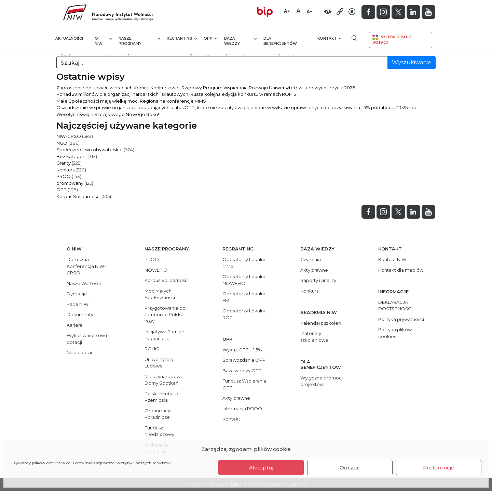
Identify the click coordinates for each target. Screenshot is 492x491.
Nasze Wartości (84, 283)
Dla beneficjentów (280, 41)
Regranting (182, 38)
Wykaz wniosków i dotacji (87, 339)
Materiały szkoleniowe (314, 337)
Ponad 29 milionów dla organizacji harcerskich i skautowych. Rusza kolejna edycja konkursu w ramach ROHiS (176, 94)
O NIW (103, 41)
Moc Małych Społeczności (160, 294)
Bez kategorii (71, 156)
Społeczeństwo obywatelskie (89, 149)
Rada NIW (77, 304)
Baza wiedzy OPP (242, 370)
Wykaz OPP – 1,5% (242, 349)
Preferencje (438, 467)
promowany (69, 183)
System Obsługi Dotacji (392, 40)
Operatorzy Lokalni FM (243, 297)
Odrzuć (350, 467)
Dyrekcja (77, 293)
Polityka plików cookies (395, 333)
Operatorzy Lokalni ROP (243, 314)
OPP (211, 38)
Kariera (74, 325)
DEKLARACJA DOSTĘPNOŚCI (395, 305)
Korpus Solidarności (78, 196)
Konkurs (65, 169)
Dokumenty (80, 314)
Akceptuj (261, 467)
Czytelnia (310, 259)
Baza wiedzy (240, 41)
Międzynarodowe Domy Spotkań (164, 380)
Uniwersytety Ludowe (159, 363)
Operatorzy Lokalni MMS (243, 263)
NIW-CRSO (68, 136)
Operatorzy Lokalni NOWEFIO (243, 280)
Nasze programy (140, 41)
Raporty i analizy (318, 280)
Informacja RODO (242, 408)
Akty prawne (236, 398)
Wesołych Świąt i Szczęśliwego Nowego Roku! (107, 114)
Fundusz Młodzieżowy (159, 431)
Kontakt (329, 38)
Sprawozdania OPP (243, 360)
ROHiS (152, 348)
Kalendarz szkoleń (320, 323)
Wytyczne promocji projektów (322, 381)
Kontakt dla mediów (400, 270)
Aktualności (69, 38)
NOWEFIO (156, 270)
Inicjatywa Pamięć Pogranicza (164, 335)
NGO (61, 143)
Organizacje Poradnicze (158, 414)
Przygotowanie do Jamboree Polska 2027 (165, 314)
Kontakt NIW (392, 259)
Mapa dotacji (81, 352)
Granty (63, 163)
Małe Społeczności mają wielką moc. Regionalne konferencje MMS (131, 101)
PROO (63, 176)
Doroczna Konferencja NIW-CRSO (86, 266)
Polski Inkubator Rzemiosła (162, 397)
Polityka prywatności (401, 319)
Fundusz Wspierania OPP (244, 384)
